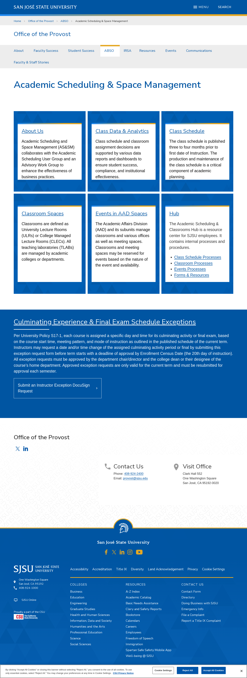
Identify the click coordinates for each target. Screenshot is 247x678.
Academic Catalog (138, 597)
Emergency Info (192, 609)
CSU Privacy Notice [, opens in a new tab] (123, 673)
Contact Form (191, 591)
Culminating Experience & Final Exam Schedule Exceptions (105, 322)
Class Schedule (186, 131)
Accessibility (79, 569)
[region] (123, 671)
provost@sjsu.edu (135, 478)
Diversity (137, 569)
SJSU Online (29, 600)
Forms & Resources (191, 275)
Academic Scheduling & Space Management (101, 21)
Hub (174, 213)
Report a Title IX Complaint (201, 621)
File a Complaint (192, 615)
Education (77, 597)
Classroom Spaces (43, 213)
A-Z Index (133, 591)
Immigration (134, 644)
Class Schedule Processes (197, 257)
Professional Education (86, 632)
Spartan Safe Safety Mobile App (148, 650)
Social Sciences (80, 644)
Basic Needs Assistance (142, 603)
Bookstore (133, 615)
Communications (199, 50)
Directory (188, 597)
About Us (32, 131)
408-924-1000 (28, 588)
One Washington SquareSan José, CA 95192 (33, 582)
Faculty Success (46, 50)
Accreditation (102, 569)
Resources (147, 50)
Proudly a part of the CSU (29, 615)
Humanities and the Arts (87, 626)
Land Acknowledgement (166, 569)
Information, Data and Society (91, 621)
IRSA (127, 50)
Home (17, 21)
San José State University (45, 7)
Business (76, 591)
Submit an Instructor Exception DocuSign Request (54, 388)
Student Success (81, 50)
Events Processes (190, 269)
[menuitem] (20, 51)
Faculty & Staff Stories (31, 62)
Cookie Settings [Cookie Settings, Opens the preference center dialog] (163, 670)
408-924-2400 (133, 473)
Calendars (133, 621)
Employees (133, 632)
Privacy (192, 569)
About (19, 50)
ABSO (64, 21)
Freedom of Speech (139, 638)
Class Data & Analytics (122, 131)
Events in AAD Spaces (121, 213)
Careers (131, 626)
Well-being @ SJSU (140, 656)
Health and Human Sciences (90, 615)
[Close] (241, 671)
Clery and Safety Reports (144, 609)
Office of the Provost (41, 21)
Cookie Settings (213, 569)
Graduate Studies (82, 609)
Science (75, 638)
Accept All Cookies (213, 670)
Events (170, 50)
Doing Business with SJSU (199, 603)
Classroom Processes (193, 263)
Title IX (121, 569)
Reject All (188, 670)
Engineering (78, 603)
